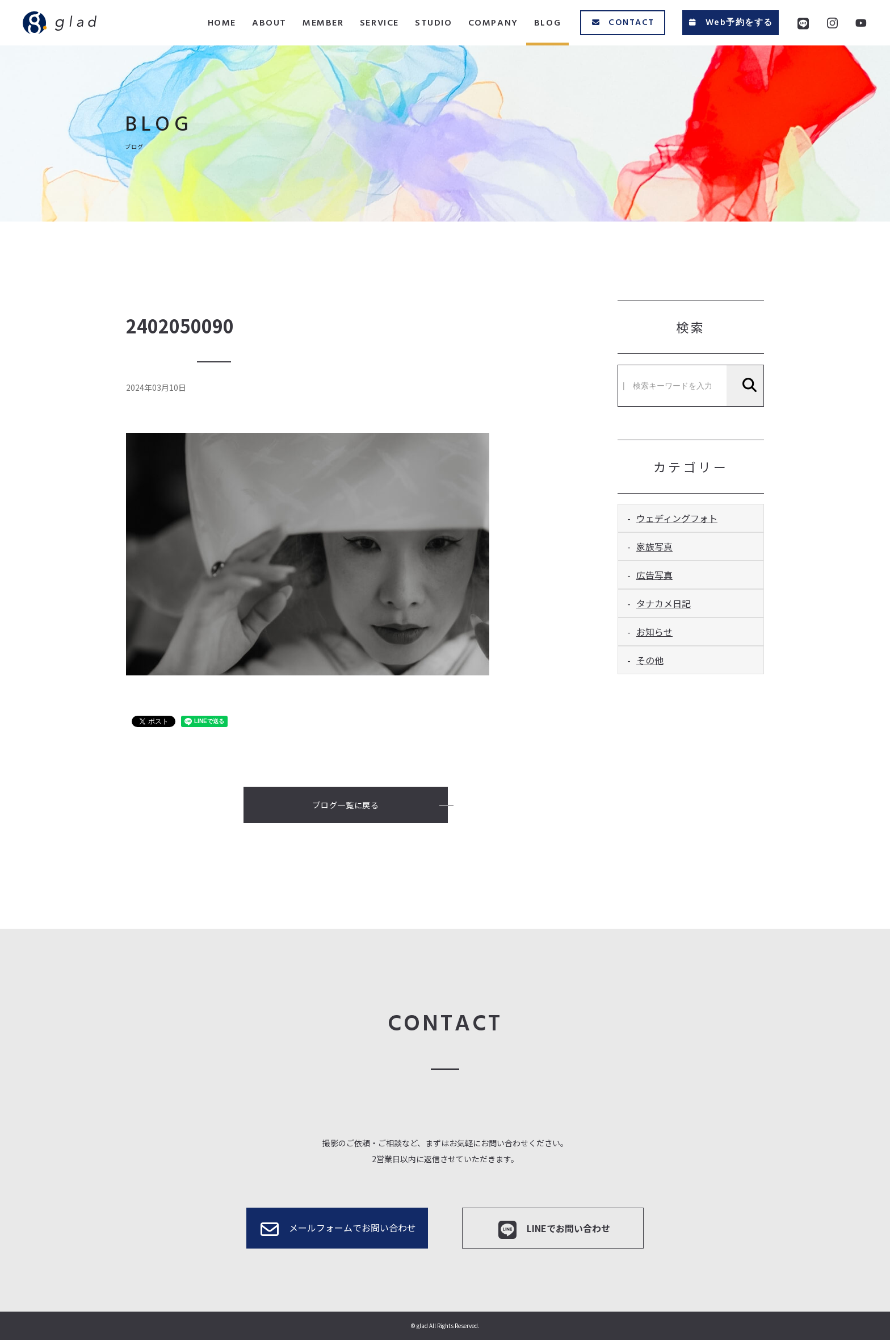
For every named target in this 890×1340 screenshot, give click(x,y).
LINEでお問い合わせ (553, 1230)
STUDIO (433, 24)
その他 (650, 660)
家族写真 (654, 546)
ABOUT (269, 24)
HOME (222, 24)
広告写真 (654, 575)
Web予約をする (730, 23)
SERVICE (379, 24)
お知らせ (654, 631)
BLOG (547, 24)
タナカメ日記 (663, 603)
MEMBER (323, 24)
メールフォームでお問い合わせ (337, 1229)
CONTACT (622, 23)
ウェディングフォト (676, 518)
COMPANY (493, 24)
